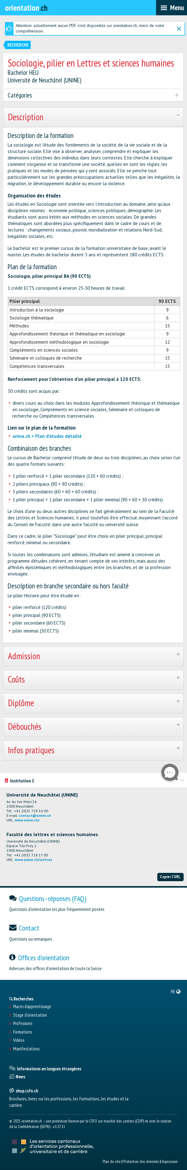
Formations (22, 1032)
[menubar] (171, 7)
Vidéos (18, 1040)
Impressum (170, 1161)
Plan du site (111, 1161)
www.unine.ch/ (27, 820)
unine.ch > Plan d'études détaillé (47, 436)
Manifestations (26, 1049)
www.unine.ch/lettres (33, 859)
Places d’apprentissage (32, 1006)
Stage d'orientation (30, 1015)
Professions (22, 1023)
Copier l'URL (170, 876)
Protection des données (141, 1161)
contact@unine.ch (35, 815)
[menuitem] (175, 991)
